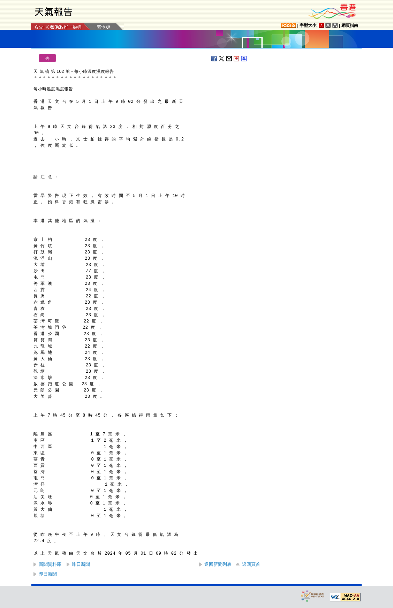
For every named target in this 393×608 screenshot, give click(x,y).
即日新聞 (48, 574)
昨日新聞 (81, 564)
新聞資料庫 (50, 564)
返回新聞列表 (218, 564)
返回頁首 (251, 564)
